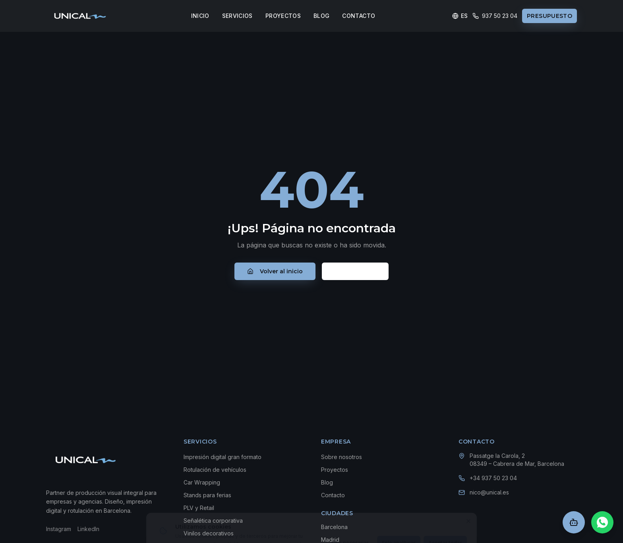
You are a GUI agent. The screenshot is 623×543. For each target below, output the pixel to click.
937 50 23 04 (494, 15)
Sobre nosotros (341, 456)
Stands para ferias (207, 495)
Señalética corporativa (213, 520)
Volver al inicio (275, 271)
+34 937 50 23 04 (493, 478)
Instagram (58, 528)
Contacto (355, 271)
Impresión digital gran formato (222, 456)
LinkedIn (88, 528)
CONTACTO (358, 15)
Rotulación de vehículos (215, 469)
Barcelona (334, 527)
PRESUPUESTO (549, 15)
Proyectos (334, 469)
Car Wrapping (202, 482)
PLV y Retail (199, 507)
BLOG (321, 15)
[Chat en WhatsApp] (602, 522)
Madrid (330, 539)
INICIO (200, 15)
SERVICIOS (237, 15)
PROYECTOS (283, 15)
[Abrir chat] (574, 522)
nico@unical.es (489, 492)
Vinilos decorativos (209, 533)
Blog (327, 482)
